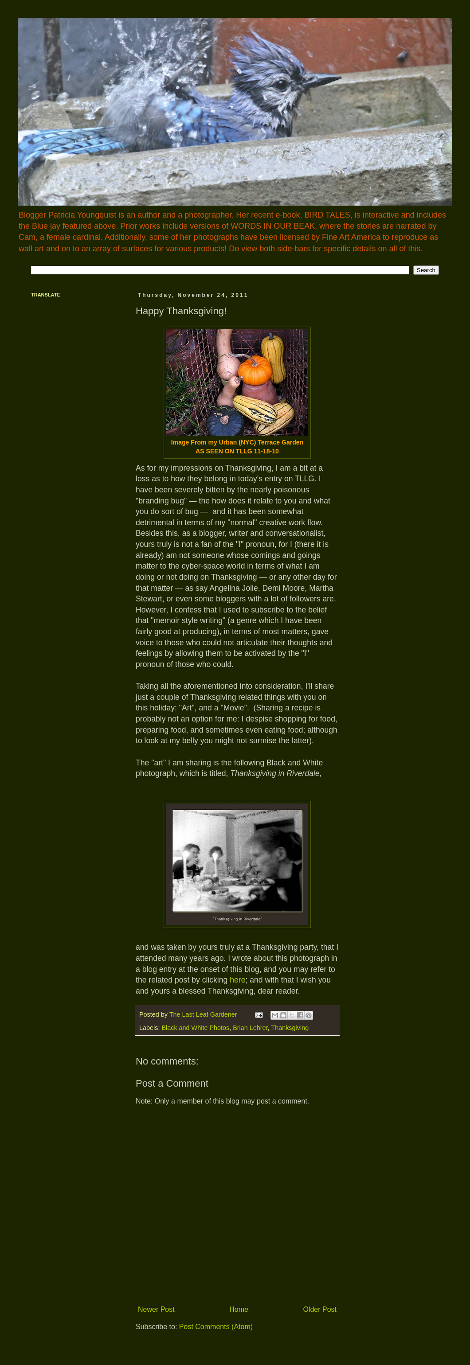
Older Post (320, 1309)
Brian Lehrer (250, 1027)
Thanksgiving (290, 1027)
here (237, 979)
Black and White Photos (195, 1027)
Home (238, 1309)
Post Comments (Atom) (216, 1326)
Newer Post (156, 1309)
